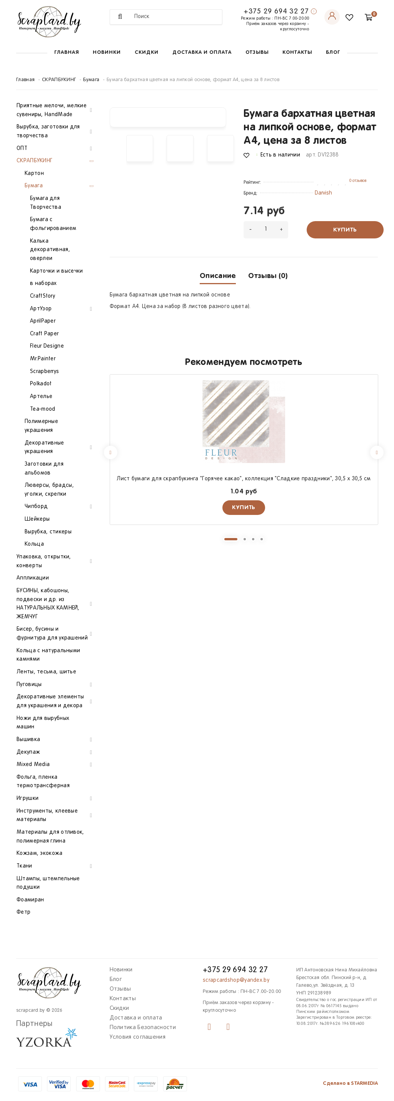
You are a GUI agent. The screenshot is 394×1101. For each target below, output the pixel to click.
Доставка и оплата (202, 52)
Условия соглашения (137, 1037)
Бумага (91, 80)
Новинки (107, 52)
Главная (66, 52)
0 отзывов (357, 181)
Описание (218, 276)
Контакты (297, 52)
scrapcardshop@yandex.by (236, 980)
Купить (345, 230)
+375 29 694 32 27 (276, 11)
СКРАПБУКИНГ (59, 80)
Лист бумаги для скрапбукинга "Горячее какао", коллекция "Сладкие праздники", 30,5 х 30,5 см (244, 478)
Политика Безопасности (143, 1027)
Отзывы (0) (267, 276)
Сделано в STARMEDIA (350, 1083)
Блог (333, 52)
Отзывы (257, 52)
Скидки (147, 52)
